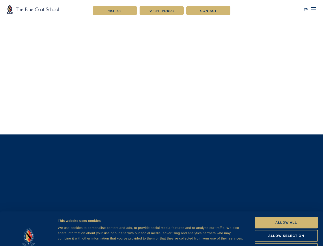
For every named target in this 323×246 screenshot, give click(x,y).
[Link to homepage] (33, 9)
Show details (233, 237)
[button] (313, 9)
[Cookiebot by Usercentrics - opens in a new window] (28, 237)
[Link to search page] (308, 9)
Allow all (286, 191)
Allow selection (286, 204)
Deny (286, 218)
